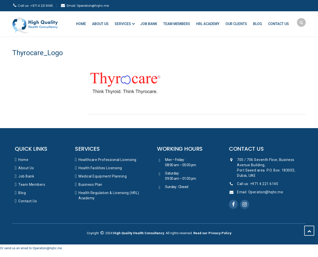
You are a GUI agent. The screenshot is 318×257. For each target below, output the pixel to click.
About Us (100, 24)
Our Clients (236, 24)
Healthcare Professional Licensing (107, 160)
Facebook (233, 204)
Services (123, 24)
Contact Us (278, 24)
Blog (257, 24)
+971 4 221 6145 (35, 6)
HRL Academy (207, 24)
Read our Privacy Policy (212, 233)
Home (81, 24)
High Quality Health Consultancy (138, 233)
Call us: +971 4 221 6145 (257, 184)
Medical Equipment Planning (102, 176)
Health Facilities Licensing (100, 168)
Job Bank (148, 24)
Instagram (244, 204)
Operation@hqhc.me (88, 6)
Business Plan (90, 185)
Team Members (176, 24)
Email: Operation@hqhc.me (260, 192)
